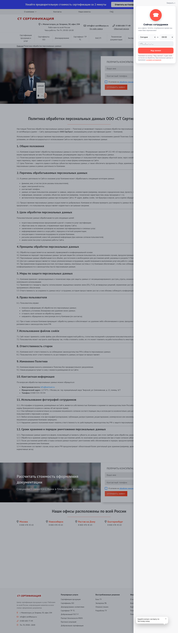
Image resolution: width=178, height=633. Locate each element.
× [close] (165, 619)
